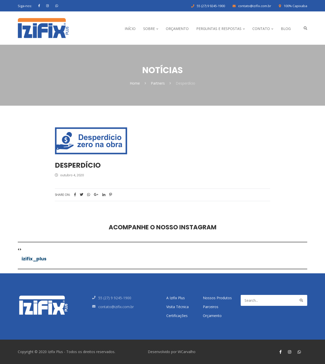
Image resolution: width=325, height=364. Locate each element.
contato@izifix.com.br (254, 6)
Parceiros (210, 306)
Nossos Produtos (217, 297)
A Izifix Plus (175, 297)
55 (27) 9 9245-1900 (211, 6)
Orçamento (212, 315)
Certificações (177, 315)
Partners (158, 83)
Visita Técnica (177, 306)
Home (135, 83)
